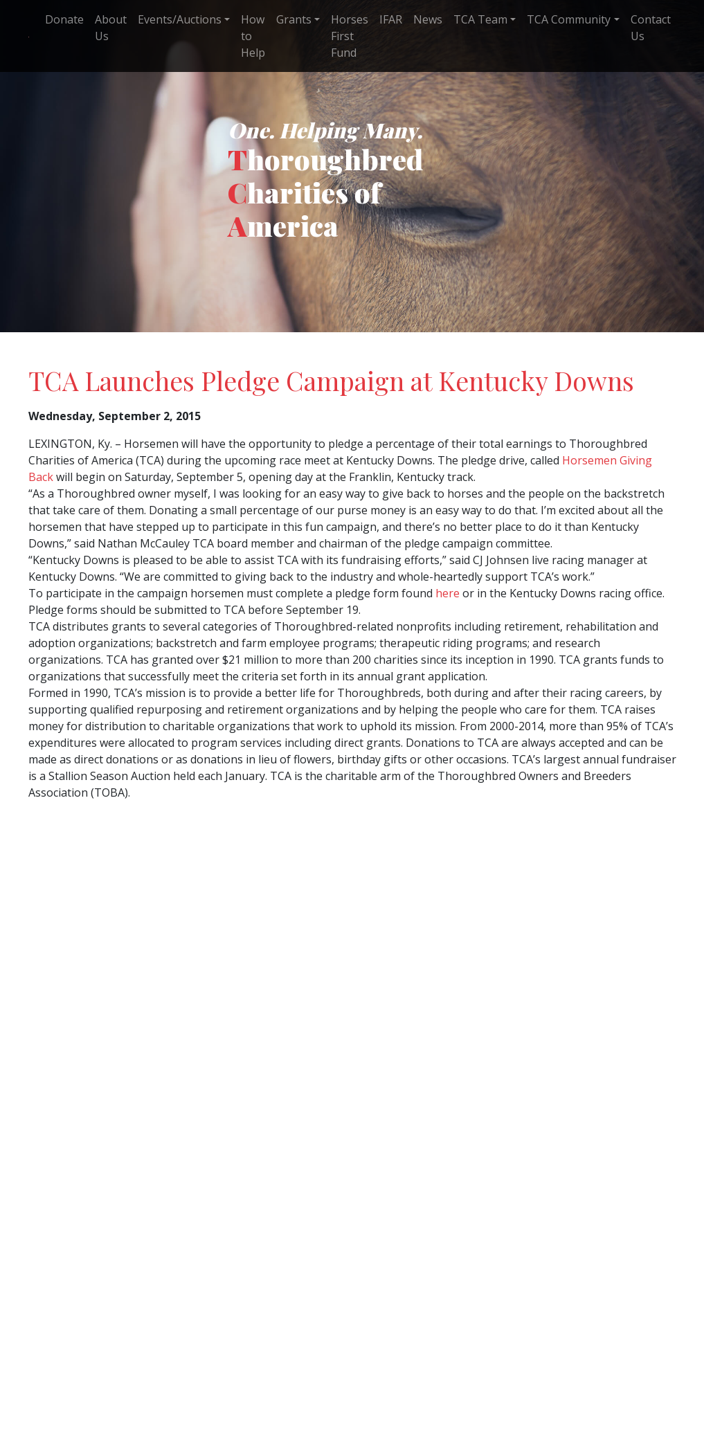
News (427, 19)
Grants (294, 19)
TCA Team (480, 19)
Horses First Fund (349, 36)
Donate (64, 19)
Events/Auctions (180, 19)
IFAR (390, 19)
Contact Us (651, 28)
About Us (111, 28)
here (447, 593)
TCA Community (569, 19)
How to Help (253, 36)
